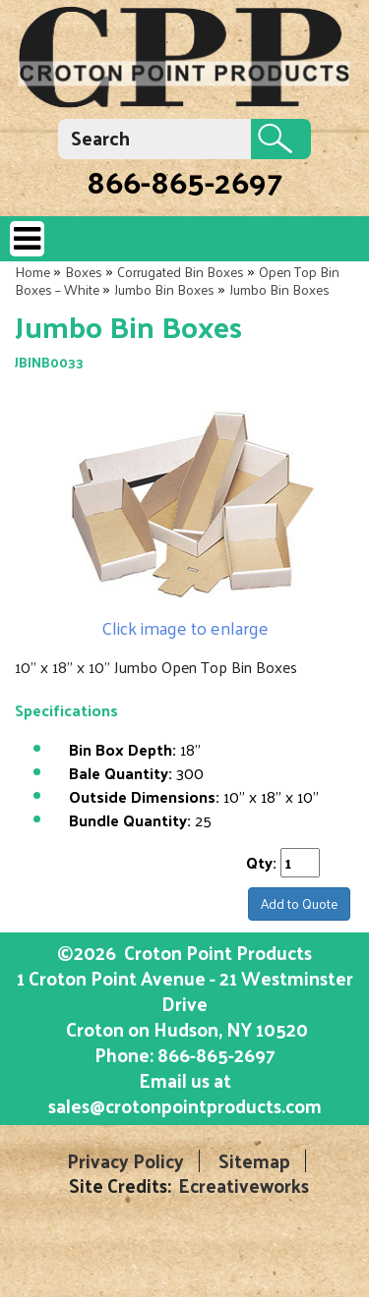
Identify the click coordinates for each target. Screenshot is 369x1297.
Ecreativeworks (243, 1185)
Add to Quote (299, 903)
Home (32, 271)
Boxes (83, 271)
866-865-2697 (184, 180)
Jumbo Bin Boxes (164, 289)
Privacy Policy (125, 1161)
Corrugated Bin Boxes (180, 271)
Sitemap (254, 1161)
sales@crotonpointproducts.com (185, 1105)
